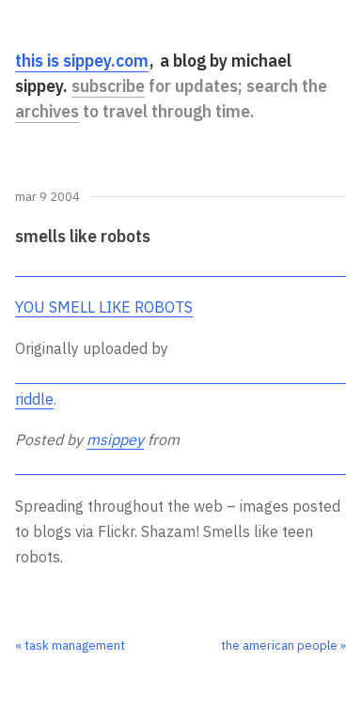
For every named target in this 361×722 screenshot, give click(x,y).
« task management (70, 645)
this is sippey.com (82, 60)
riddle (34, 399)
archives (47, 111)
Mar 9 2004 (47, 198)
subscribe (108, 86)
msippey (115, 439)
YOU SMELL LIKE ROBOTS (104, 307)
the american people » (283, 645)
